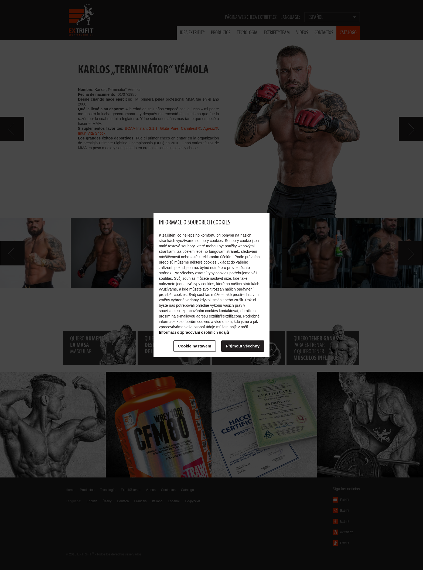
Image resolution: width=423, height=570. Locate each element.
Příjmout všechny (243, 346)
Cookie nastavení (194, 346)
